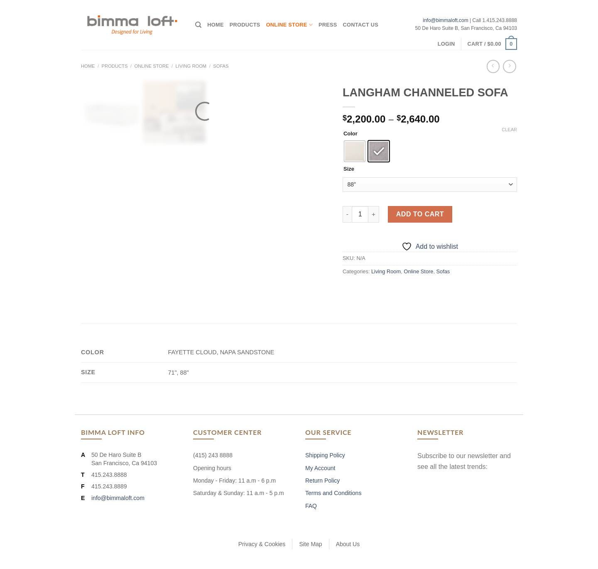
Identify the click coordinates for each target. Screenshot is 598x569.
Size (348, 169)
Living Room (191, 66)
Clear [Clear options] (509, 129)
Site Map (310, 544)
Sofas (220, 66)
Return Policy (322, 480)
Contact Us (361, 25)
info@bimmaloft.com (445, 20)
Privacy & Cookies (262, 544)
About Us (348, 544)
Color (350, 134)
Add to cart (420, 214)
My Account (320, 468)
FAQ (311, 506)
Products (245, 25)
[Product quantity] (360, 214)
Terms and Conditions (333, 493)
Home (215, 25)
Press (328, 25)
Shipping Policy (325, 455)
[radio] (354, 151)
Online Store (289, 25)
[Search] (198, 25)
